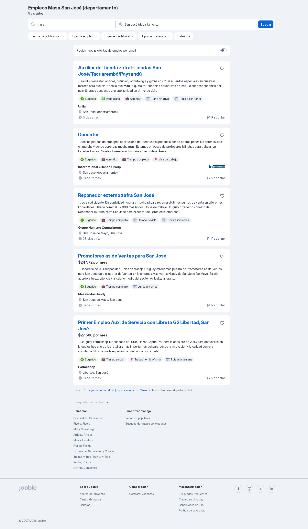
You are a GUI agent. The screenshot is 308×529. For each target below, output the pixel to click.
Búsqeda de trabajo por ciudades (146, 423)
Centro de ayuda (90, 499)
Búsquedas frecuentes (92, 402)
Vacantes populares (138, 418)
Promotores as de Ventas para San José (122, 256)
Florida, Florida (82, 445)
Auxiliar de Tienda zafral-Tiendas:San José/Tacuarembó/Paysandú (119, 71)
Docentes (89, 134)
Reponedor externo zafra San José (116, 195)
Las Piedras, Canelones (87, 418)
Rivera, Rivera (81, 423)
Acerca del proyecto (92, 494)
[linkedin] (271, 489)
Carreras (85, 505)
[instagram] (249, 489)
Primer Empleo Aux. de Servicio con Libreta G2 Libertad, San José (144, 326)
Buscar (265, 24)
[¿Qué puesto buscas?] (71, 24)
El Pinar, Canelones (85, 467)
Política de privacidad (192, 510)
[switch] (223, 50)
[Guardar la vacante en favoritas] (222, 68)
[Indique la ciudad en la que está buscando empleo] (159, 24)
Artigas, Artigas (83, 434)
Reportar (216, 117)
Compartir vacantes (141, 494)
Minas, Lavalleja (83, 440)
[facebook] (238, 489)
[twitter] (260, 489)
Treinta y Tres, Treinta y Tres (91, 456)
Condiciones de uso (191, 505)
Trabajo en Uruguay (191, 499)
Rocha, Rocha (82, 462)
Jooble (42, 520)
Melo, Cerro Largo (84, 429)
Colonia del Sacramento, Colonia (93, 451)
